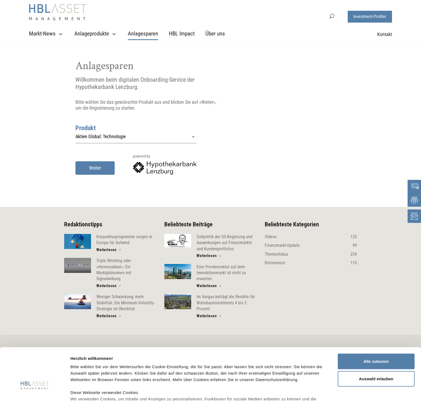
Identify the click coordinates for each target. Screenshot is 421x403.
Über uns (215, 33)
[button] (331, 15)
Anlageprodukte (95, 33)
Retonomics (311, 263)
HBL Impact (182, 33)
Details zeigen (285, 392)
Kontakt (384, 34)
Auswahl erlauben (376, 342)
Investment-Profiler (369, 16)
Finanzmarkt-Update (311, 245)
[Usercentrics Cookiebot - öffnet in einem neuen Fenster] (34, 392)
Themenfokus (311, 254)
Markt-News (46, 33)
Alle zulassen (376, 325)
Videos (311, 237)
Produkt (85, 128)
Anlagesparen (143, 33)
